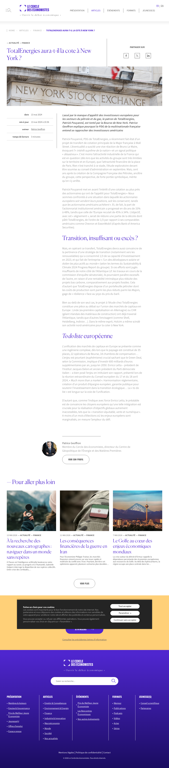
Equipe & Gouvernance (19, 708)
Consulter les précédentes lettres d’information (84, 639)
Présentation (77, 10)
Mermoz (117, 703)
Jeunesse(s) (13, 721)
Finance (37, 30)
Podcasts (118, 713)
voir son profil (75, 459)
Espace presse (14, 731)
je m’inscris (80, 629)
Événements (113, 10)
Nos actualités (51, 738)
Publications (120, 708)
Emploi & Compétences (55, 703)
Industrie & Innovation (55, 718)
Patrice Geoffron (38, 129)
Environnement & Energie (57, 708)
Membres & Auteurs (17, 703)
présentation (14, 697)
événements (82, 697)
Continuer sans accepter (125, 620)
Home (12, 30)
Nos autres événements (88, 719)
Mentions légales (66, 752)
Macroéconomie (52, 723)
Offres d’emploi (15, 726)
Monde (48, 728)
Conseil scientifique (150, 703)
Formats (131, 10)
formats (117, 697)
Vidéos (117, 718)
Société (48, 733)
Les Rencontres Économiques (85, 713)
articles (48, 697)
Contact (107, 752)
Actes (116, 723)
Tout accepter (124, 606)
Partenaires (146, 708)
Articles (95, 10)
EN (162, 5)
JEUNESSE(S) (149, 10)
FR (157, 5)
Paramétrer (124, 613)
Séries (117, 728)
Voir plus (84, 583)
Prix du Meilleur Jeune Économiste (18, 715)
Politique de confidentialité (89, 752)
